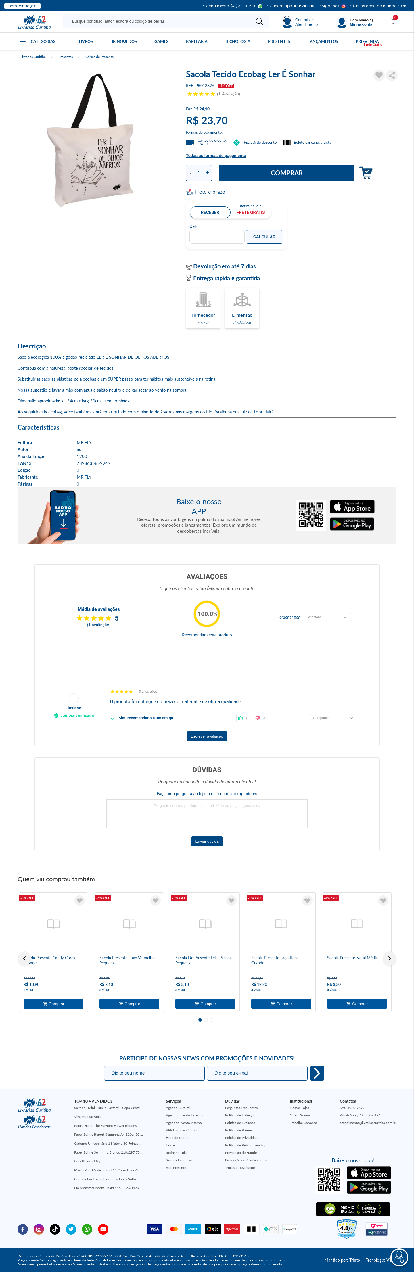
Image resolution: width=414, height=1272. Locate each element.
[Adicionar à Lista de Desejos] (379, 75)
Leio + (170, 1145)
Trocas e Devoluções (240, 1167)
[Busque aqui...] (158, 21)
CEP (193, 227)
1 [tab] (200, 1020)
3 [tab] (211, 1020)
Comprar (287, 173)
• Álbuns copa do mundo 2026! (378, 6)
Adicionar (364, 173)
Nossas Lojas (299, 1108)
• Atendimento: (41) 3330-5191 (232, 6)
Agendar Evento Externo (184, 1115)
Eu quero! (317, 1073)
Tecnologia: (381, 1260)
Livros (86, 41)
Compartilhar (392, 75)
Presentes (279, 41)
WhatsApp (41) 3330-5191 (360, 1115)
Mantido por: (342, 1260)
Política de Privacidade (242, 1137)
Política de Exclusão (240, 1123)
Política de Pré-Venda (241, 1130)
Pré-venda (367, 41)
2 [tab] (206, 1020)
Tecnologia (237, 41)
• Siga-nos (332, 6)
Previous (24, 958)
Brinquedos (123, 41)
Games (161, 41)
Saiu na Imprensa (179, 1160)
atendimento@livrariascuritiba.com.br (368, 1123)
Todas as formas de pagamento (216, 155)
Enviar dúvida (207, 841)
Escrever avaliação (207, 736)
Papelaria (197, 41)
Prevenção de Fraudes (241, 1152)
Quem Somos (300, 1115)
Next (389, 958)
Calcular (264, 237)
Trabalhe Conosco (303, 1123)
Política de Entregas (240, 1115)
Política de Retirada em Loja (246, 1145)
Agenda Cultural (178, 1108)
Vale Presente (176, 1167)
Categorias (43, 41)
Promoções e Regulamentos (246, 1160)
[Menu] (354, 22)
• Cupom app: (291, 6)
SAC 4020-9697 (352, 1108)
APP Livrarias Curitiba (182, 1130)
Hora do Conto (177, 1137)
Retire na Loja (176, 1152)
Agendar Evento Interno (184, 1123)
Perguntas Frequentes (241, 1108)
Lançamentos (323, 41)
